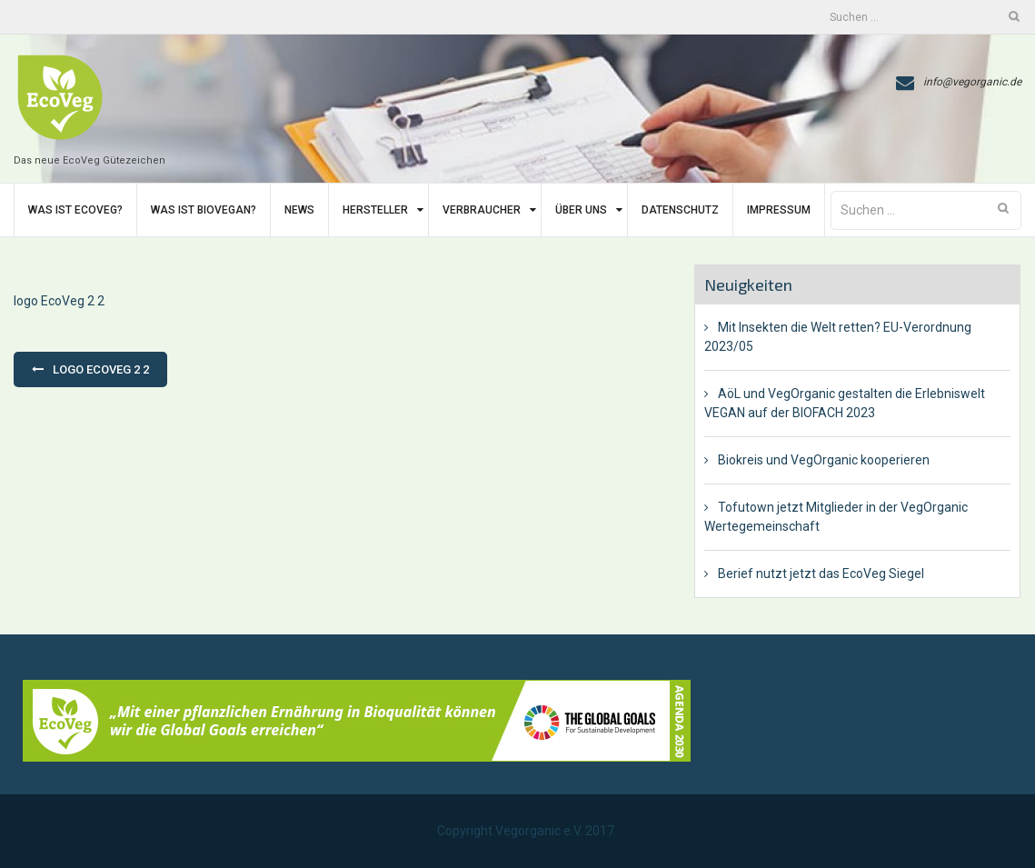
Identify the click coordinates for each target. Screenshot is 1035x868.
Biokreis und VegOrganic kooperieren (824, 460)
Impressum (779, 210)
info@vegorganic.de (972, 81)
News (299, 210)
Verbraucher (482, 210)
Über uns (581, 210)
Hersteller (375, 210)
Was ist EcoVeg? (75, 210)
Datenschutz (680, 210)
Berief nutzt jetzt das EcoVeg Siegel (821, 573)
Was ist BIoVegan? (203, 210)
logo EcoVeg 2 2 (59, 301)
